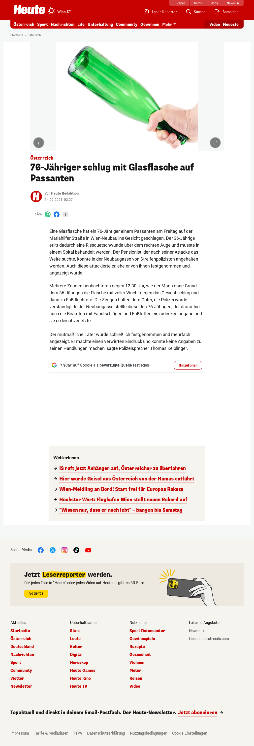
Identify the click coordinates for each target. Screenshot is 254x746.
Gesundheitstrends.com (209, 638)
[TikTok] (76, 549)
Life (81, 24)
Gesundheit (140, 654)
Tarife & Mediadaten (51, 733)
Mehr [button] (167, 24)
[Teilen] (65, 214)
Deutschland (22, 646)
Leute (75, 638)
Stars (75, 630)
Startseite (16, 35)
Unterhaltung (100, 24)
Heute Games (82, 670)
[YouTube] (88, 549)
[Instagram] (64, 549)
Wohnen (136, 662)
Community (126, 24)
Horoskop (79, 662)
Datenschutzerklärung (106, 733)
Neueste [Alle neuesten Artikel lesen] (231, 24)
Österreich (23, 24)
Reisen (135, 678)
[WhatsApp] (48, 214)
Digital (76, 654)
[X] (53, 549)
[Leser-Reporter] (160, 11)
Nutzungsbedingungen (148, 733)
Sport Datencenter (147, 630)
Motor (135, 670)
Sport (42, 24)
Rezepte (137, 646)
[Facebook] (57, 214)
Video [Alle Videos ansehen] (214, 24)
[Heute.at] (29, 9)
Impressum (19, 733)
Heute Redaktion (65, 193)
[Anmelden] (226, 11)
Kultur (76, 646)
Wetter (17, 678)
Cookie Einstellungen (189, 733)
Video (134, 686)
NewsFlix (196, 630)
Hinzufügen (188, 365)
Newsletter (21, 686)
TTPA (77, 733)
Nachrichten (62, 24)
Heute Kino (80, 678)
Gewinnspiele (142, 638)
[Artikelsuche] (195, 11)
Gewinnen (149, 24)
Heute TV (78, 686)
